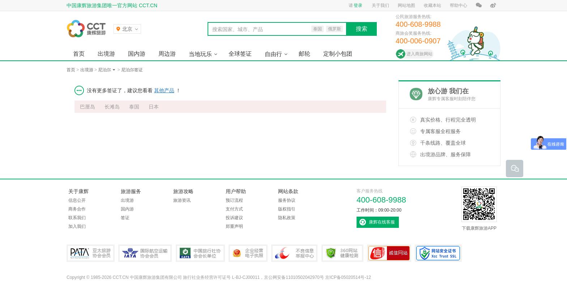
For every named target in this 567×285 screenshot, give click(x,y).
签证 (125, 217)
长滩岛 (112, 107)
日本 (154, 107)
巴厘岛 (87, 107)
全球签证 (240, 54)
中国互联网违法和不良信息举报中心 (294, 253)
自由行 (273, 54)
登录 (358, 5)
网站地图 (406, 5)
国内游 (136, 54)
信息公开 (77, 200)
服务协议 (286, 200)
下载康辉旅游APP (479, 209)
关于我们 (380, 5)
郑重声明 (234, 226)
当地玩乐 (200, 54)
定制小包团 (337, 54)
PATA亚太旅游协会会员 (91, 253)
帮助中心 (458, 5)
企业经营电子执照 (248, 253)
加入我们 (77, 226)
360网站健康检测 (342, 253)
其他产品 (164, 90)
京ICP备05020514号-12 (348, 277)
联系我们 (77, 217)
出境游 (106, 54)
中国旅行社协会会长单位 (200, 253)
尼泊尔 (104, 69)
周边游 (167, 54)
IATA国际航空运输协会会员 (145, 253)
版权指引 (286, 209)
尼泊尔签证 (132, 69)
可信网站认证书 (389, 253)
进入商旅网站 (419, 53)
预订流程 (234, 200)
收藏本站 (432, 5)
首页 (79, 54)
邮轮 (304, 54)
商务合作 (77, 209)
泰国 (134, 107)
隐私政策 (286, 217)
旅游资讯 (182, 200)
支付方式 (234, 209)
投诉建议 (234, 217)
